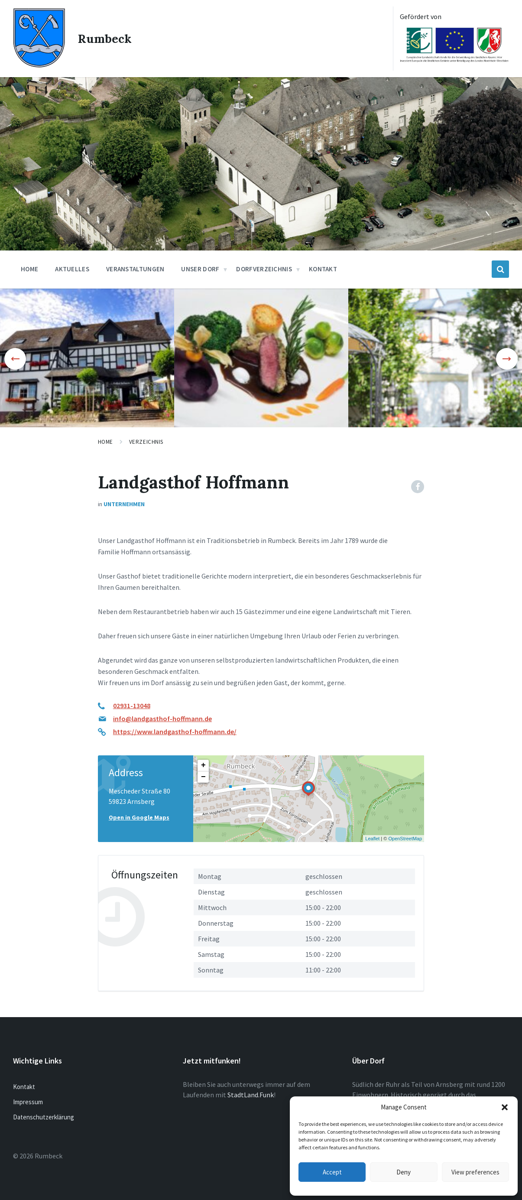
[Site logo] (39, 65)
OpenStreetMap (405, 838)
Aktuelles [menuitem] (72, 269)
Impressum (28, 1102)
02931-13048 (131, 705)
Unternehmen (124, 504)
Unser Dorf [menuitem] (200, 269)
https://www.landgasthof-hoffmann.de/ (175, 731)
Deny (403, 1172)
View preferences (475, 1172)
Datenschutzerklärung (43, 1117)
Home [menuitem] (29, 269)
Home (105, 442)
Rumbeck (105, 38)
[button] (504, 1107)
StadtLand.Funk (250, 1094)
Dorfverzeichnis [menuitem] (264, 269)
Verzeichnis (146, 442)
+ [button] (203, 765)
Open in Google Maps (139, 817)
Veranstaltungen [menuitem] (135, 269)
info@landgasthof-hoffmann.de (162, 718)
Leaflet (372, 838)
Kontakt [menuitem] (323, 269)
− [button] (203, 777)
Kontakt (24, 1087)
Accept (332, 1172)
